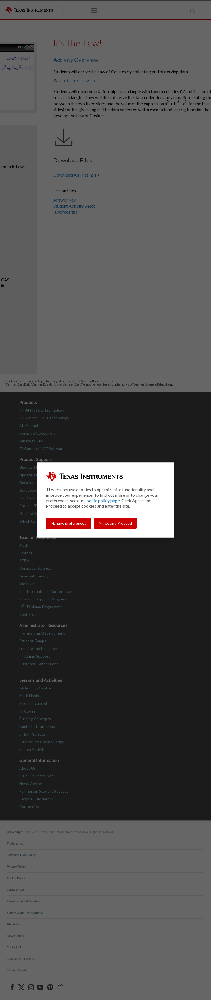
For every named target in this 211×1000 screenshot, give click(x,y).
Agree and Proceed (115, 523)
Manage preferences (68, 523)
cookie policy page (102, 500)
